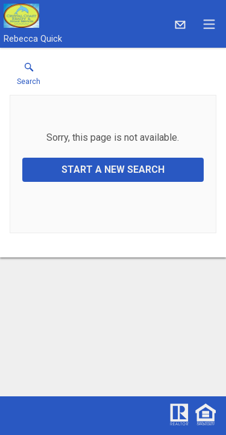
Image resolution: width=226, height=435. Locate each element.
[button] (28, 76)
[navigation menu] (209, 24)
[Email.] (180, 24)
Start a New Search (113, 169)
